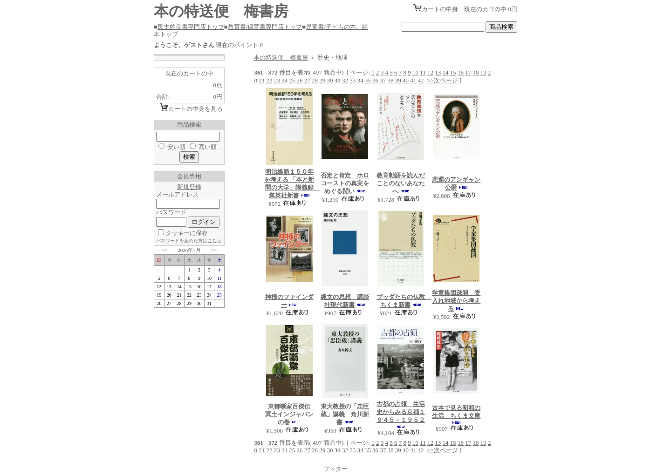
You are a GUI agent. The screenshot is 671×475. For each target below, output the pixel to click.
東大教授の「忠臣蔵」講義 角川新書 (345, 414)
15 (453, 72)
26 (300, 80)
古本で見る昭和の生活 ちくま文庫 (456, 411)
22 (270, 80)
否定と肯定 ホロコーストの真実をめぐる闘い (345, 183)
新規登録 (189, 186)
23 (277, 80)
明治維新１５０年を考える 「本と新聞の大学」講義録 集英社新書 (292, 183)
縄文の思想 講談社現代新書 (345, 300)
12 (430, 72)
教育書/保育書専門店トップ (265, 26)
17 (468, 72)
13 (438, 72)
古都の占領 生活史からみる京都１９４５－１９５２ (401, 411)
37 (383, 80)
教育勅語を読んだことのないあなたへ (401, 183)
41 (413, 80)
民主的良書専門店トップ (190, 26)
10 (415, 72)
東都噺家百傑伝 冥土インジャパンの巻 (291, 414)
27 (307, 80)
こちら (214, 240)
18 (475, 72)
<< (164, 250)
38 (391, 80)
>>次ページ (442, 80)
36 (375, 80)
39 (398, 80)
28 (315, 80)
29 (322, 80)
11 (423, 72)
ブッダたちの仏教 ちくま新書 (404, 300)
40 (406, 80)
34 (360, 80)
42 (421, 80)
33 (352, 80)
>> (214, 250)
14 (445, 72)
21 (262, 80)
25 (292, 80)
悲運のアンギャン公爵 (456, 183)
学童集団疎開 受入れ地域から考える (456, 300)
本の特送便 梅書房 (280, 57)
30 (330, 80)
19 (483, 72)
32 (345, 80)
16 (461, 72)
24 (284, 80)
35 (368, 80)
